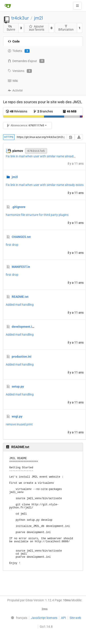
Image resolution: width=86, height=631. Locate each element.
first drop (12, 245)
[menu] (18, 617)
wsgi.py (17, 416)
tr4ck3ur (20, 18)
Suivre (11, 28)
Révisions (16, 111)
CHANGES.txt (21, 237)
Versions (20, 71)
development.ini (23, 326)
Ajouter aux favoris (36, 28)
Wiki (13, 81)
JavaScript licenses (44, 618)
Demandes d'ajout (26, 61)
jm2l (38, 18)
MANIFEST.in (21, 267)
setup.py (18, 386)
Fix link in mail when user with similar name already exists (45, 156)
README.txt (20, 296)
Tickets (19, 51)
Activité (15, 90)
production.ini (21, 356)
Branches (43, 111)
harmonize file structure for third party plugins (37, 215)
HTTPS (8, 137)
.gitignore (18, 207)
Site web (75, 618)
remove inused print (19, 424)
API (63, 618)
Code (14, 41)
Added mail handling (20, 304)
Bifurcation (66, 27)
